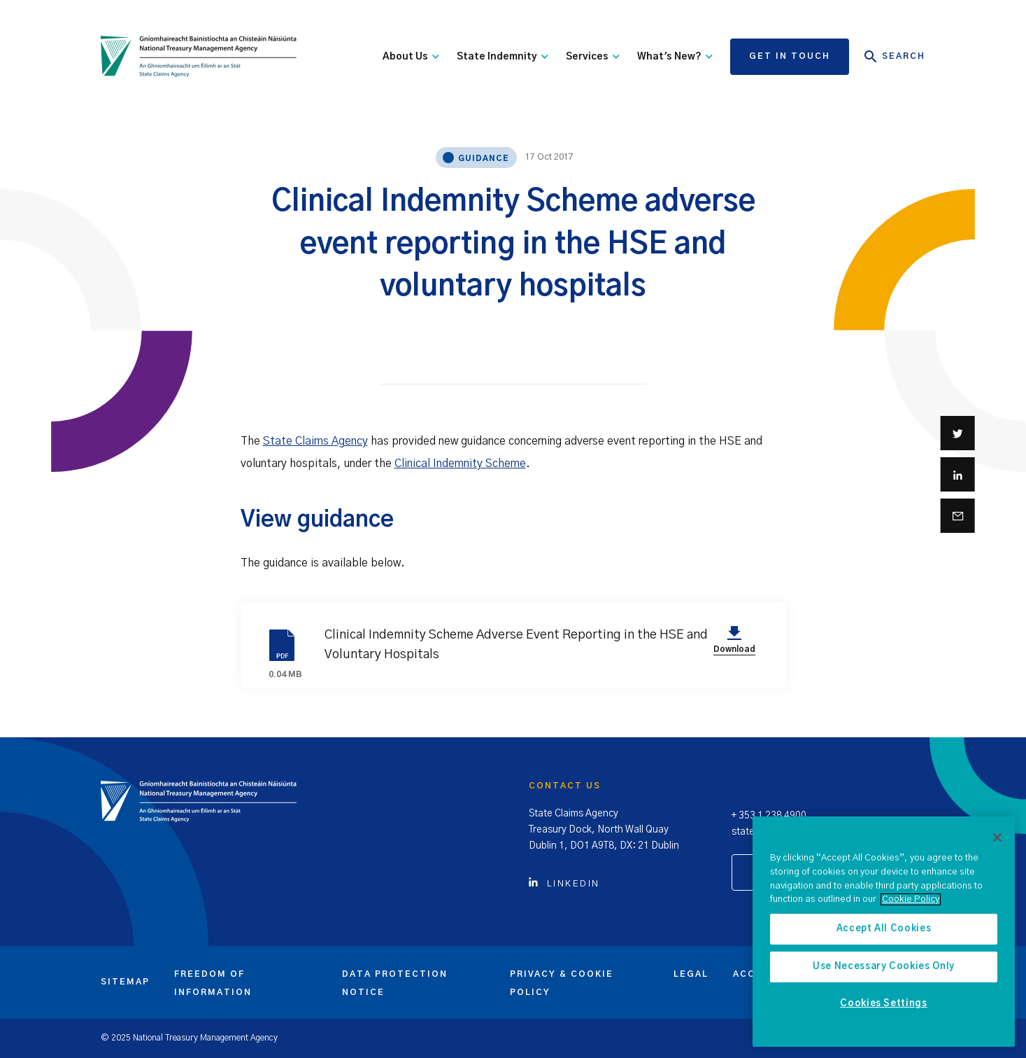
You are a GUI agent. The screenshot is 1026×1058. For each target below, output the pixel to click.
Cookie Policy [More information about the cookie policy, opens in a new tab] (910, 899)
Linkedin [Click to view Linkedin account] (564, 884)
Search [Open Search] (894, 56)
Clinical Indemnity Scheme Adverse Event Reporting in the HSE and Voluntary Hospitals (512, 645)
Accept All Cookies (884, 928)
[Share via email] (958, 516)
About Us (411, 57)
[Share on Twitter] (958, 433)
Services (593, 57)
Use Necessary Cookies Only (884, 966)
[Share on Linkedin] (958, 474)
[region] (884, 931)
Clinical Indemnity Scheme (460, 463)
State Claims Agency (315, 441)
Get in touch (789, 56)
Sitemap (125, 981)
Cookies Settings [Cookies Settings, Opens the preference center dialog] (883, 1003)
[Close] (997, 837)
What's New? (675, 57)
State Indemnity (502, 57)
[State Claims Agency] (199, 57)
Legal (691, 974)
